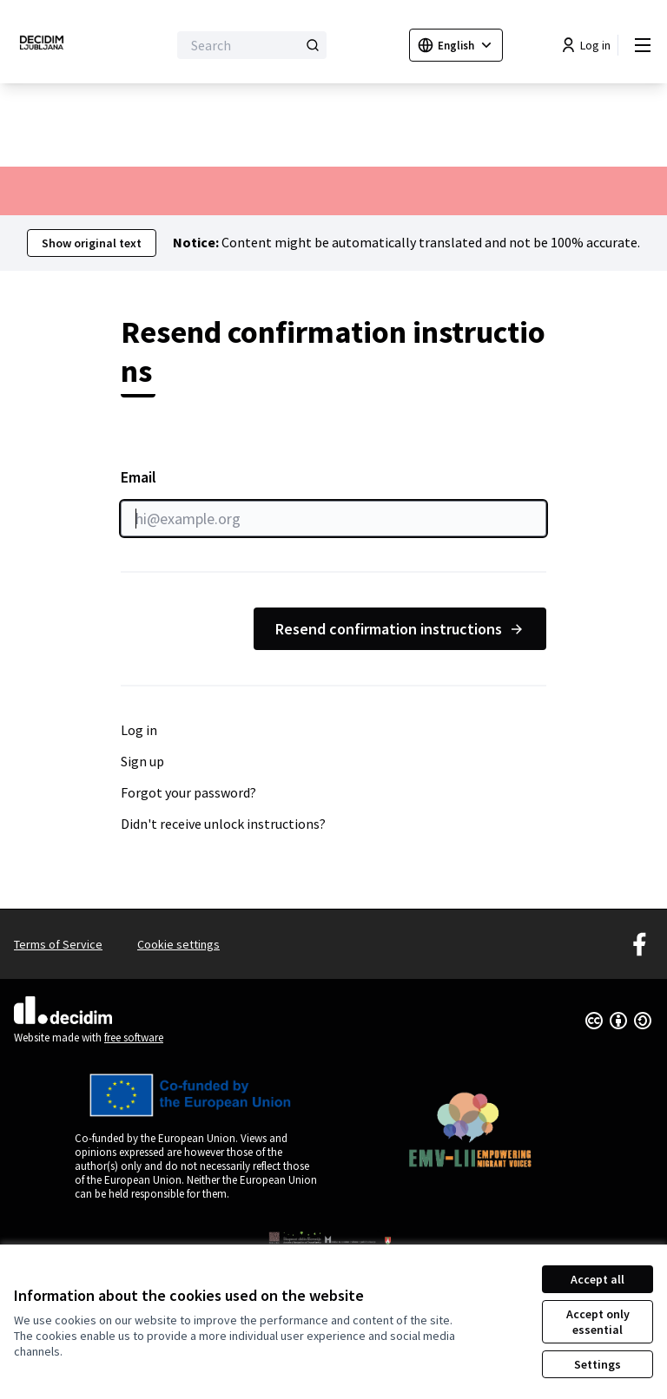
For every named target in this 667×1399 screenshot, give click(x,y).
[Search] (252, 45)
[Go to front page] (48, 45)
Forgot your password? (188, 792)
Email (334, 501)
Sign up (142, 761)
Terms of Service (58, 944)
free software (133, 1037)
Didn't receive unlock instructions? (223, 823)
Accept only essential (598, 1321)
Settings (597, 1364)
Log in (139, 730)
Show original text (92, 243)
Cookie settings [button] (178, 944)
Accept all (597, 1279)
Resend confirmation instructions (400, 629)
